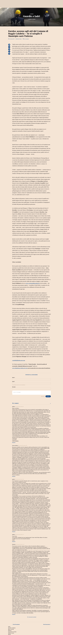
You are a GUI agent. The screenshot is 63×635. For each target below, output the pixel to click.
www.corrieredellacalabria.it (33, 283)
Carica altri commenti (31, 617)
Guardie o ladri (31, 16)
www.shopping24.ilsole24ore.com (20, 368)
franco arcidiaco (15, 445)
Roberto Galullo (32, 19)
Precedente (16, 624)
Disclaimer (43, 396)
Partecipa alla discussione (31, 374)
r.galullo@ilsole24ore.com (18, 360)
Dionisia (13, 544)
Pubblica (48, 396)
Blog (31, 13)
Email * (13, 381)
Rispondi (13, 442)
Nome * (13, 377)
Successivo (47, 624)
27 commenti (31, 403)
